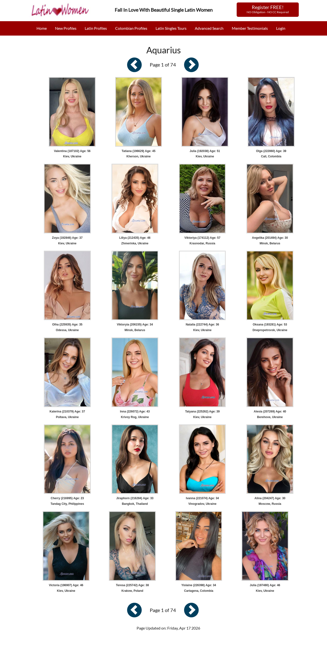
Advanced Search (209, 28)
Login (280, 28)
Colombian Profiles (131, 28)
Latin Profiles (96, 28)
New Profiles (65, 28)
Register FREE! (268, 9)
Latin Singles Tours (171, 28)
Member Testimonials (250, 28)
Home (42, 28)
